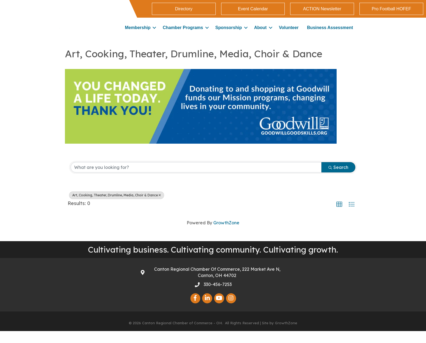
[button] (339, 216)
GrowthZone (226, 234)
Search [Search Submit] (338, 179)
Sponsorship (228, 33)
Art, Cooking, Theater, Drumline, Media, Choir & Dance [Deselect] (116, 207)
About (260, 33)
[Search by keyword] (196, 179)
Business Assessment (330, 33)
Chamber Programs (183, 33)
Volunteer (289, 33)
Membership (138, 33)
